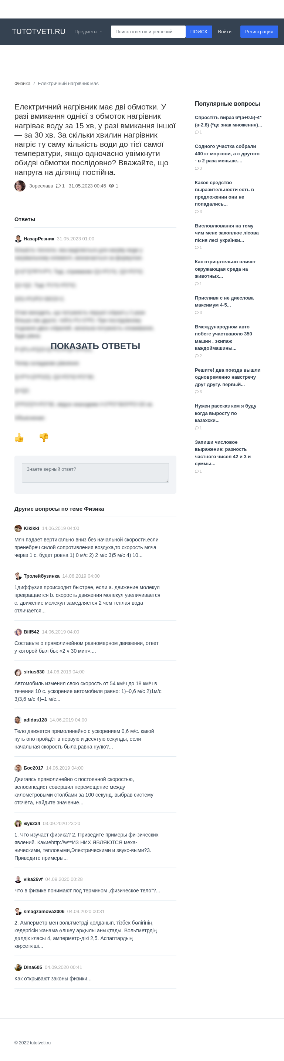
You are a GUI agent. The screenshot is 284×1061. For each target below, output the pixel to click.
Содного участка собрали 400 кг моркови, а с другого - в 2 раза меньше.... (227, 153)
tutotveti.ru (38, 31)
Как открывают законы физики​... (53, 978)
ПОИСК (198, 31)
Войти (224, 31)
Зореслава (41, 186)
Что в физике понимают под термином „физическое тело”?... (87, 890)
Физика (22, 83)
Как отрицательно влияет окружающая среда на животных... (225, 269)
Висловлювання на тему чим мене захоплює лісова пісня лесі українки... (227, 233)
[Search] (148, 32)
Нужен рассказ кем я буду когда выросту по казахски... (226, 413)
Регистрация (259, 31)
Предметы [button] (86, 31)
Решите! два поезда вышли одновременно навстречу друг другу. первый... (228, 377)
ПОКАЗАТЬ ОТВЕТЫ (95, 346)
